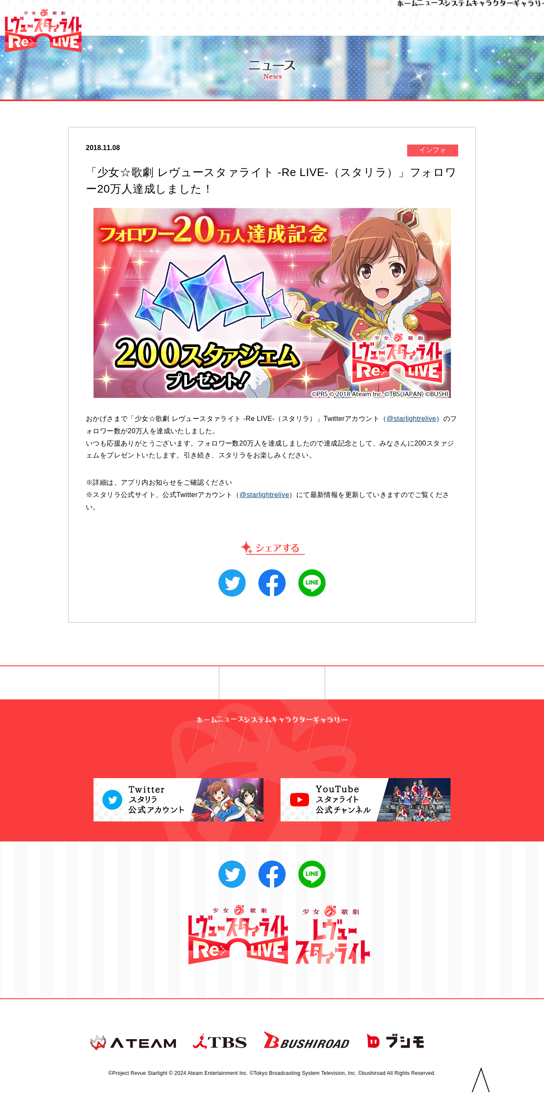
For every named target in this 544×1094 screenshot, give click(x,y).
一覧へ (272, 683)
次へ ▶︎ (385, 683)
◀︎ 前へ (159, 683)
